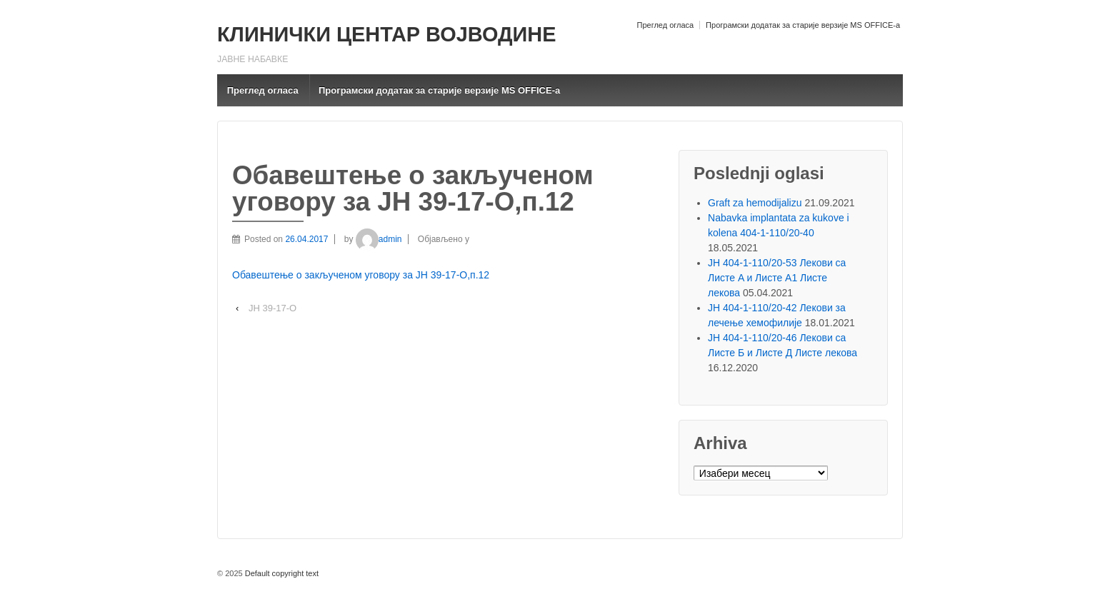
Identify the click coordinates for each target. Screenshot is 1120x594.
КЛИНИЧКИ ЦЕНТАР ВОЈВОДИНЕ (386, 34)
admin (379, 239)
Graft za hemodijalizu (755, 202)
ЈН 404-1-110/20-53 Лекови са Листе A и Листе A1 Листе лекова (777, 277)
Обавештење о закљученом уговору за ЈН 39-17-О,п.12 (360, 275)
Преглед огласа (665, 25)
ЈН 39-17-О (272, 308)
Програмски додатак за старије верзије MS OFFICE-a (803, 25)
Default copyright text (281, 573)
